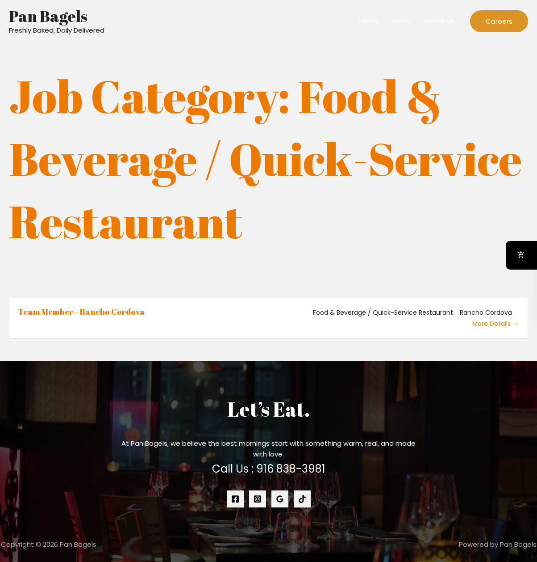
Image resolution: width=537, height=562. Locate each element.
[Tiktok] (302, 498)
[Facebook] (235, 498)
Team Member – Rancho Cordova (81, 311)
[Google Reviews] (279, 498)
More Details (495, 323)
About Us (439, 20)
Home (369, 20)
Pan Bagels (48, 15)
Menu (402, 20)
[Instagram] (257, 498)
